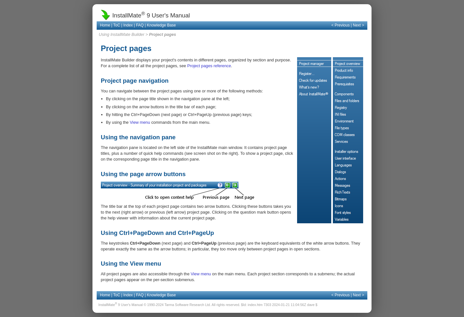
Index (128, 25)
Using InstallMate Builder (121, 34)
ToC (116, 25)
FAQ (140, 25)
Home (105, 25)
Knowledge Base (161, 25)
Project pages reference (209, 65)
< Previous (340, 25)
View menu (140, 122)
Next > (358, 25)
